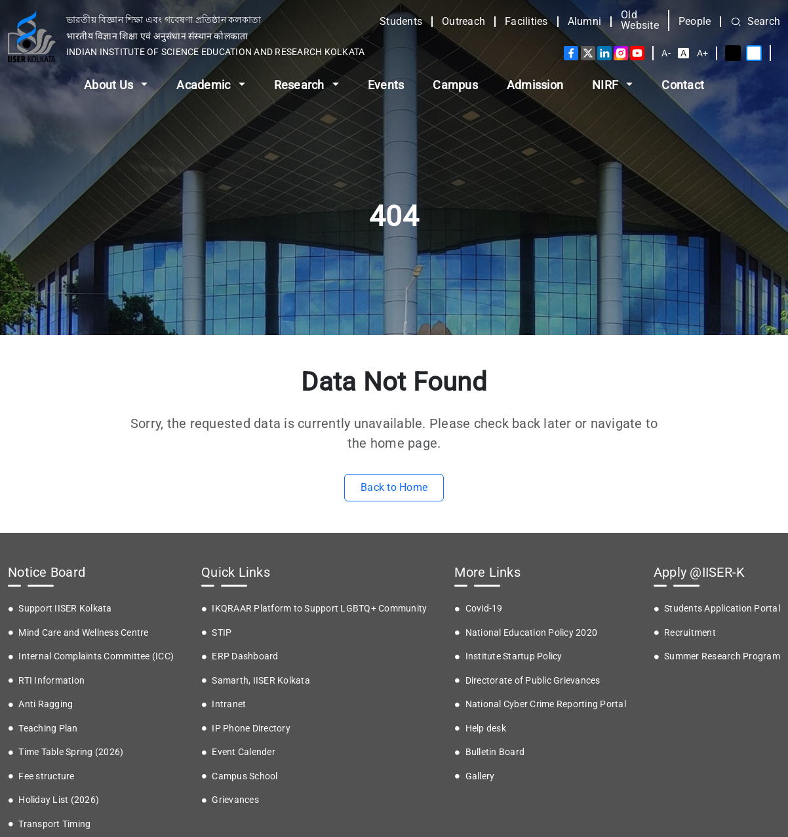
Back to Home (394, 487)
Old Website (640, 20)
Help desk (485, 728)
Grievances (235, 799)
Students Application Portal (722, 608)
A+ (703, 53)
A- (666, 53)
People (695, 21)
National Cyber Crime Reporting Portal (545, 704)
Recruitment (690, 632)
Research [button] (300, 85)
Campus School (244, 776)
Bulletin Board (495, 752)
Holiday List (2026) (58, 799)
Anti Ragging (45, 704)
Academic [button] (204, 85)
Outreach (463, 21)
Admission (535, 85)
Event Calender (243, 752)
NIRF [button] (606, 85)
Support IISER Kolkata (64, 608)
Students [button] (401, 21)
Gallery (480, 776)
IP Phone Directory (251, 728)
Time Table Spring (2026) (70, 752)
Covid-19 (484, 608)
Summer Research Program (722, 656)
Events (386, 85)
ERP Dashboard (245, 656)
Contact (682, 85)
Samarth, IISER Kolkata (261, 680)
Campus (455, 85)
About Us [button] (110, 85)
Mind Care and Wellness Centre (83, 632)
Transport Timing (54, 824)
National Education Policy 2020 (531, 632)
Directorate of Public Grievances (533, 680)
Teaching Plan (47, 728)
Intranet (229, 704)
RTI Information (51, 680)
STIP (221, 632)
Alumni (585, 21)
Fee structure (46, 776)
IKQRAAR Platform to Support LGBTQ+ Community (319, 608)
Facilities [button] (526, 21)
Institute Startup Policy (513, 656)
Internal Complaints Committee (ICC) (96, 656)
